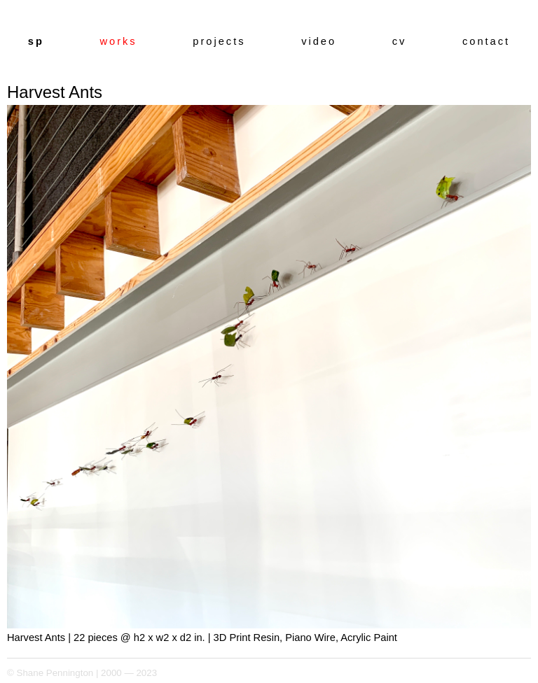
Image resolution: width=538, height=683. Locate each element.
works (118, 41)
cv (399, 41)
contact (486, 41)
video (318, 41)
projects (219, 41)
